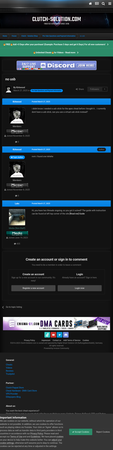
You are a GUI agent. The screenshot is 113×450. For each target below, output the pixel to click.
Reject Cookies (103, 432)
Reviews (9, 371)
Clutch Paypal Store (15, 387)
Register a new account (33, 288)
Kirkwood (17, 102)
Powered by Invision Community (56, 348)
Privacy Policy (29, 340)
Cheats (9, 364)
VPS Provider (12, 394)
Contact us (57, 340)
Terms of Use (16, 436)
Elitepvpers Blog (13, 397)
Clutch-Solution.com (28, 343)
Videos (9, 368)
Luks (17, 203)
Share (80, 89)
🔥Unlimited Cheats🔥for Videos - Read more (54, 52)
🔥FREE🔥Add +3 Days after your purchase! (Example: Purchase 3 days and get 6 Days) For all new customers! (54, 44)
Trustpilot (10, 374)
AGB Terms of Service (71, 340)
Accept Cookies (80, 432)
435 (17, 244)
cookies (59, 436)
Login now (79, 288)
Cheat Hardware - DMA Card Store (21, 391)
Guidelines (35, 436)
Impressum (45, 340)
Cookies (86, 340)
